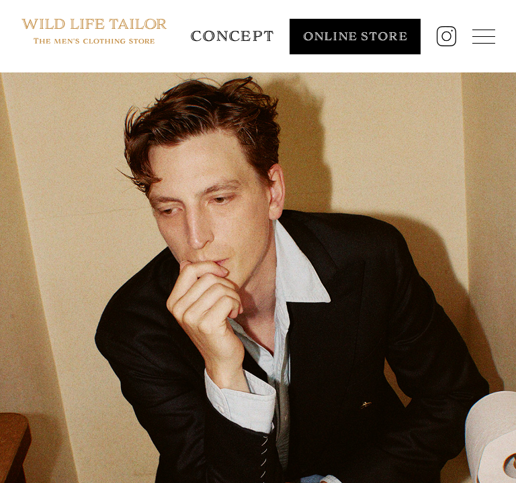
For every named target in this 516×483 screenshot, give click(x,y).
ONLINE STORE (355, 36)
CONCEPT (232, 36)
